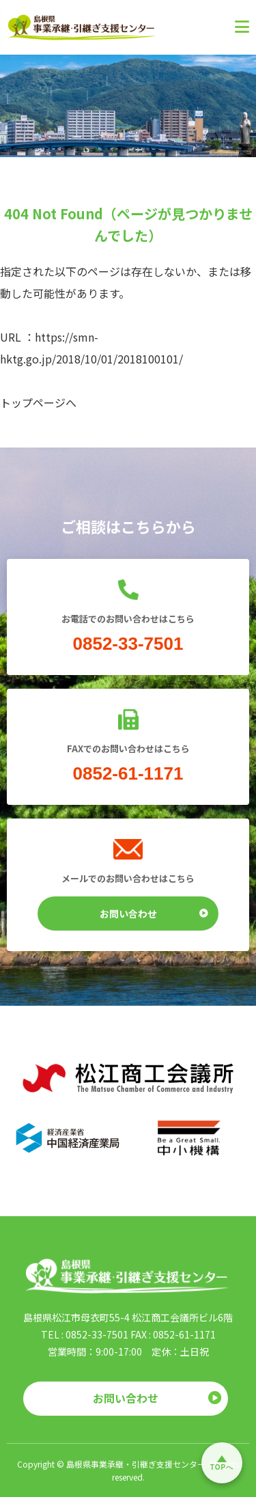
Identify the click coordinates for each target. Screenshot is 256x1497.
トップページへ (38, 402)
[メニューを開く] (232, 27)
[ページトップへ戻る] (221, 1462)
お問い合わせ (154, 913)
